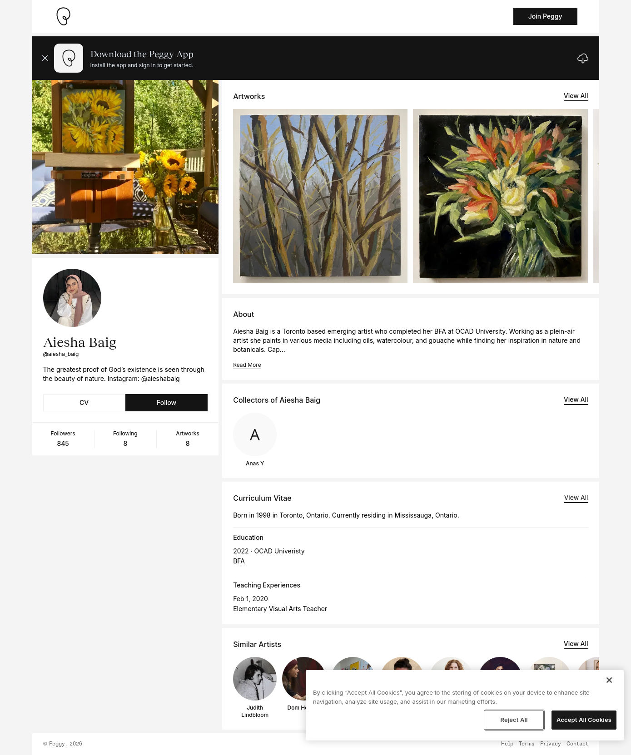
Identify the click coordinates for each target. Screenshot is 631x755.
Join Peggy (545, 16)
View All (576, 95)
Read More (247, 364)
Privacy (550, 744)
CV (84, 402)
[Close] (609, 680)
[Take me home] (63, 16)
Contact (577, 744)
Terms (527, 744)
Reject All (513, 719)
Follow (166, 402)
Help (507, 744)
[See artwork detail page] (320, 196)
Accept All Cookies (583, 719)
